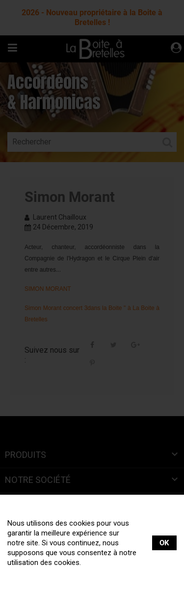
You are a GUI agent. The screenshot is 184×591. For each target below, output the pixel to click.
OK (164, 542)
